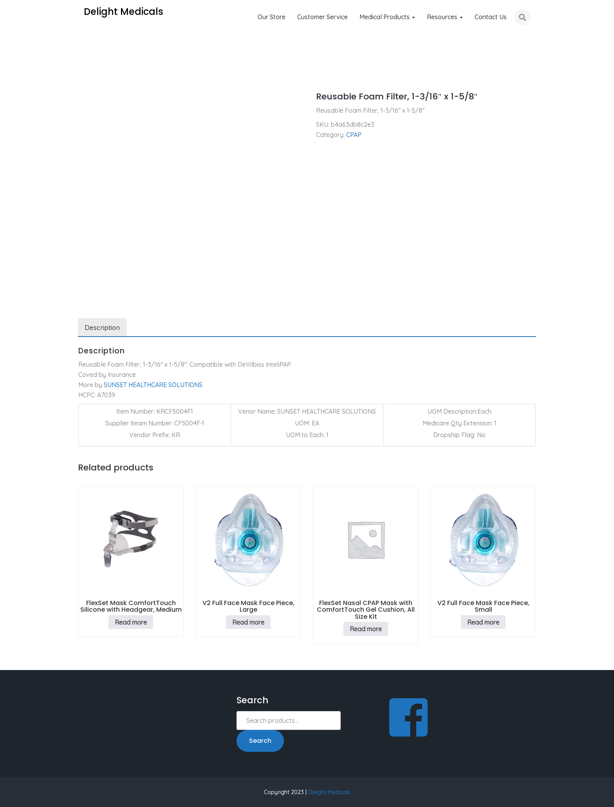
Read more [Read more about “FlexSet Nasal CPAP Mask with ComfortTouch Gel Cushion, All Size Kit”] (366, 629)
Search (260, 740)
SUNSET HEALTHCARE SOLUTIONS (153, 385)
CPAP (112, 74)
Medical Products (387, 17)
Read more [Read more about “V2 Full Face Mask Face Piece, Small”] (483, 622)
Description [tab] (102, 327)
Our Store (271, 17)
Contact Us (491, 17)
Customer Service (322, 17)
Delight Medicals (329, 792)
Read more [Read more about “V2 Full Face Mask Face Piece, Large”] (248, 622)
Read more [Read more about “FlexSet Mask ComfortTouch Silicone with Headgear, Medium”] (131, 622)
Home (86, 74)
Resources (445, 17)
